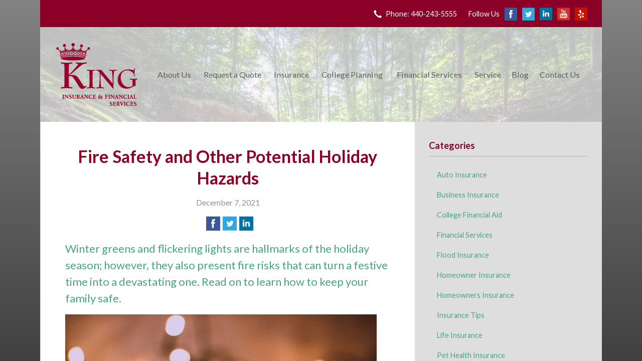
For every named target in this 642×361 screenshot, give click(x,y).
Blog (520, 74)
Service (487, 74)
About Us (174, 74)
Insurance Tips (461, 315)
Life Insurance (460, 335)
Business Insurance (468, 195)
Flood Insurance (463, 255)
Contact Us (560, 74)
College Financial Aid (469, 215)
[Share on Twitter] (230, 224)
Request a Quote (232, 74)
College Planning (352, 74)
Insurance (291, 74)
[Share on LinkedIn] (246, 224)
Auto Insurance (462, 174)
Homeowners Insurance (475, 295)
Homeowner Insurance (474, 275)
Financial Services (429, 74)
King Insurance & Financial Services (96, 74)
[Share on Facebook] (213, 224)
